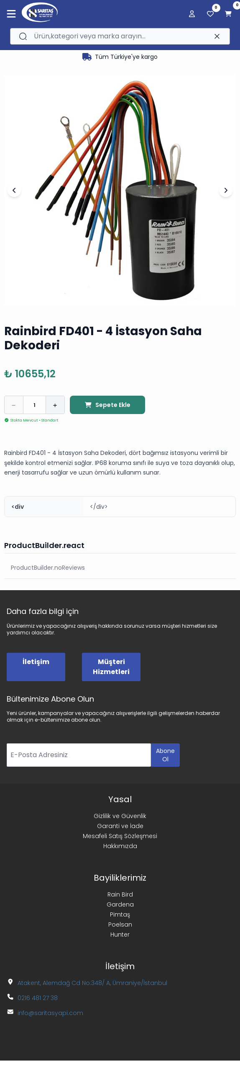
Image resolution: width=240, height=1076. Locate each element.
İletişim (36, 662)
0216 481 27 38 (38, 998)
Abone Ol (165, 755)
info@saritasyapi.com (50, 1013)
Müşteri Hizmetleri (111, 667)
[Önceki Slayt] (14, 190)
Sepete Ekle (107, 405)
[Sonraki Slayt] (225, 190)
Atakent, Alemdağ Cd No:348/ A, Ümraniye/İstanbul (92, 983)
